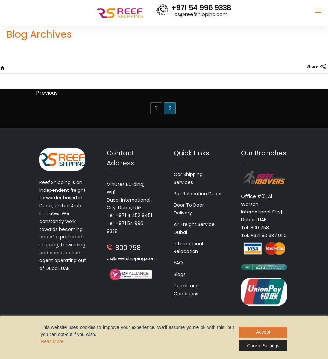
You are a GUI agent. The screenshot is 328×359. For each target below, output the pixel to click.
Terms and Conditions (186, 289)
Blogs (180, 274)
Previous (44, 93)
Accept (263, 332)
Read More (52, 341)
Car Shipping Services (188, 178)
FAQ (178, 262)
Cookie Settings (263, 345)
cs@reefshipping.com (132, 258)
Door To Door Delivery (189, 209)
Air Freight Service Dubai (194, 228)
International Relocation (188, 247)
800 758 (128, 247)
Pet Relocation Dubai (197, 194)
